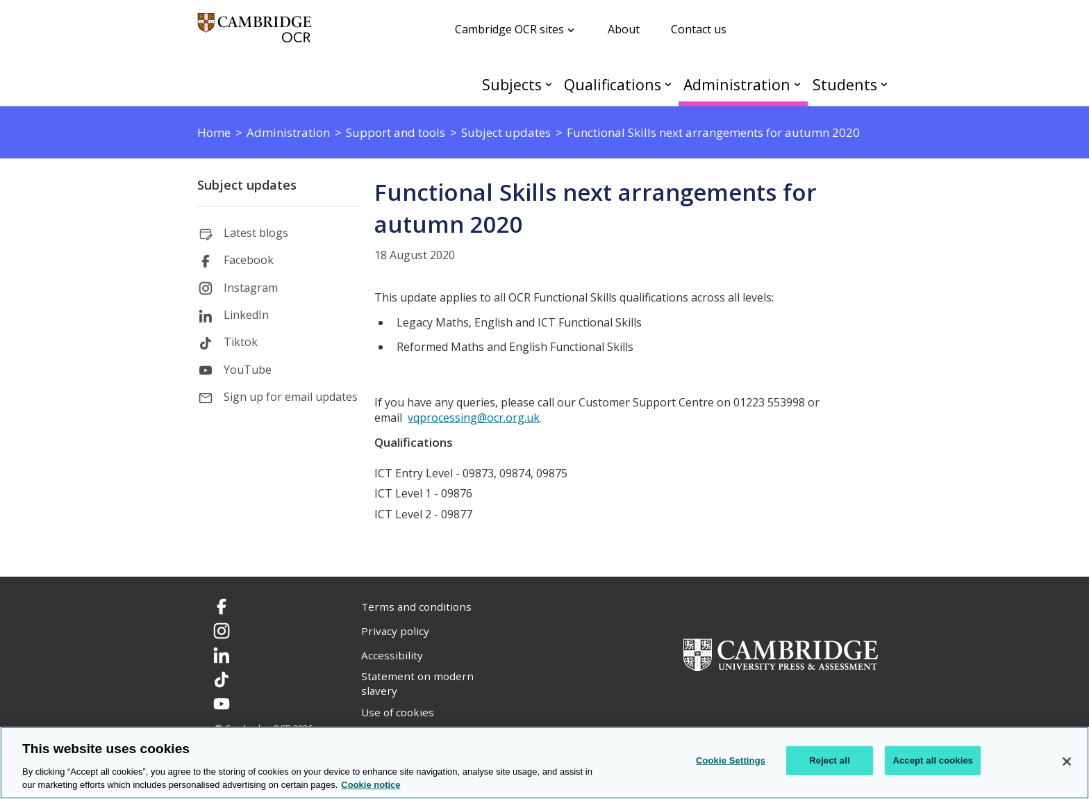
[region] (544, 763)
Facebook (249, 259)
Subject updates (247, 184)
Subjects (512, 84)
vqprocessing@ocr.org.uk (474, 417)
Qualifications (612, 84)
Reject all (829, 760)
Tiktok (241, 341)
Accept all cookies (932, 760)
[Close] (1066, 761)
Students (845, 84)
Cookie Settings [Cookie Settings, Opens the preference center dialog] (730, 760)
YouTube (248, 369)
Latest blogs (256, 232)
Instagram (251, 287)
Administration (736, 84)
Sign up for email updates (291, 396)
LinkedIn (246, 314)
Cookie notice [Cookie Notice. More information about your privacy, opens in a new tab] (370, 785)
